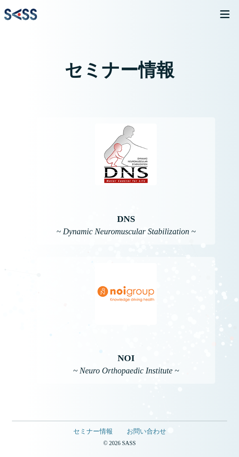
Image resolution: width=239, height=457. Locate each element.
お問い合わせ (146, 431)
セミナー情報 (93, 431)
